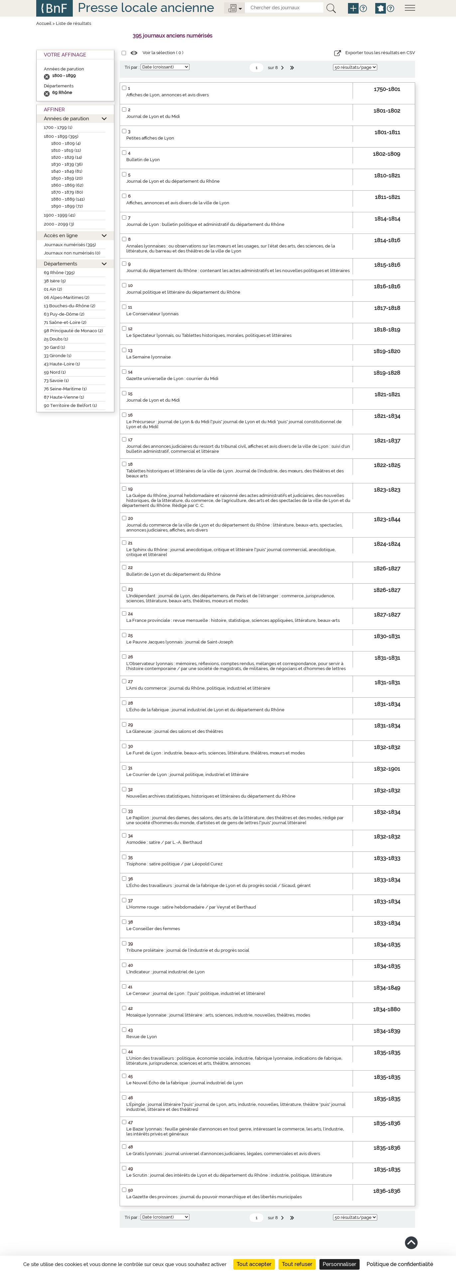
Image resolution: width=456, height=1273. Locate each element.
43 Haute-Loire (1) (62, 363)
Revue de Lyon (141, 1036)
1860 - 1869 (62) (67, 185)
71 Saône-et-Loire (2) (65, 322)
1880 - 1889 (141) (68, 199)
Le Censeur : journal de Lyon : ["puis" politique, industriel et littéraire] (195, 993)
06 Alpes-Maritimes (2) (66, 297)
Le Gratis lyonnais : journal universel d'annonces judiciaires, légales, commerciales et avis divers (223, 1153)
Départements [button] (60, 263)
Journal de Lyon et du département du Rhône (173, 181)
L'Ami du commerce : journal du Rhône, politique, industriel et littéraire (198, 688)
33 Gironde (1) (57, 355)
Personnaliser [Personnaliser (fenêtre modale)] (339, 1264)
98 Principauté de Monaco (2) (73, 330)
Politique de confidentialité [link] (400, 1264)
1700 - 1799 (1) (58, 127)
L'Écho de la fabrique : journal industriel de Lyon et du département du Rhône (205, 709)
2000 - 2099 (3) (59, 224)
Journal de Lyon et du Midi (153, 116)
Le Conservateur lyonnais (152, 313)
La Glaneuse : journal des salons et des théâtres (174, 731)
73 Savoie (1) (56, 380)
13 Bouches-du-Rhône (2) (69, 305)
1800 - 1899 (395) (61, 136)
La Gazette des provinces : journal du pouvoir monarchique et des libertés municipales (214, 1196)
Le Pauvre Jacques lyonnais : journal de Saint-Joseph (179, 641)
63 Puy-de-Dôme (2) (64, 314)
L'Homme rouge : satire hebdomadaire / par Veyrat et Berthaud (191, 907)
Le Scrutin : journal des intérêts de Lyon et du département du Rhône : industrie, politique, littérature (229, 1175)
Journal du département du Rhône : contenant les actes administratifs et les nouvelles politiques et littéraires (238, 270)
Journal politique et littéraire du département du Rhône (183, 292)
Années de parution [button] (66, 118)
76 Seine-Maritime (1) (65, 388)
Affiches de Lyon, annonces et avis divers (167, 94)
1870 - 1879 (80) (67, 192)
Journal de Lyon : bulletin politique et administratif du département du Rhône (205, 224)
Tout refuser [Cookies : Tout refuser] (297, 1264)
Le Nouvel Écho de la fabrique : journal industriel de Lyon (184, 1082)
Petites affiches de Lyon (150, 138)
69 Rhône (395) (59, 272)
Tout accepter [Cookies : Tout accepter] (254, 1264)
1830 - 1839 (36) (67, 164)
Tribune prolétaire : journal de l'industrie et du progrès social (187, 950)
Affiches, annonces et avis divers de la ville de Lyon (177, 202)
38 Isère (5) (55, 280)
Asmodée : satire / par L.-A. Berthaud (164, 842)
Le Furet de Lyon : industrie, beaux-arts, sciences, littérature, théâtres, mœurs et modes (215, 752)
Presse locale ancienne (146, 7)
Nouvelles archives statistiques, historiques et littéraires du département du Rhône (210, 796)
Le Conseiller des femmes (153, 928)
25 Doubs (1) (56, 339)
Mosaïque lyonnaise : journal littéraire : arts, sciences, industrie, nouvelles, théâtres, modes (218, 1015)
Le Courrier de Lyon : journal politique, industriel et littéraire (187, 774)
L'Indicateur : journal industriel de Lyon (165, 971)
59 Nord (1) (55, 372)
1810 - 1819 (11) (66, 150)
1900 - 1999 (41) (59, 215)
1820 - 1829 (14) (66, 157)
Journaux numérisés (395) (70, 244)
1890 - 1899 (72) (67, 206)
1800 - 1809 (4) (66, 143)
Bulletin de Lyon (143, 159)
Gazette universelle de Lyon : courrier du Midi (172, 378)
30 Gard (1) (54, 347)
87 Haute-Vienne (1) (64, 397)
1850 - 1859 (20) (67, 178)
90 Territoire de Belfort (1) (70, 405)
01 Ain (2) (53, 289)
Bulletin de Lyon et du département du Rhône (173, 574)
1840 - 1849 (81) (66, 171)
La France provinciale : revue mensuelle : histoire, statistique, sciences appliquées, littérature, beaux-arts (233, 620)
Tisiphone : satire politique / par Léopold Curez (174, 863)
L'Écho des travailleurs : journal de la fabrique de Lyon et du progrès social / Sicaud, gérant (218, 885)
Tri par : (132, 67)
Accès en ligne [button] (61, 235)
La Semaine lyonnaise (148, 356)
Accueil (44, 23)
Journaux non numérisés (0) (72, 252)
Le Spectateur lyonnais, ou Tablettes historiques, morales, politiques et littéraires (208, 335)
